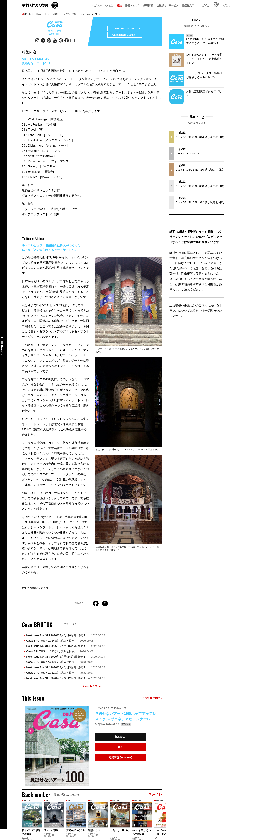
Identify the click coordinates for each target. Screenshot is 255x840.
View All (155, 794)
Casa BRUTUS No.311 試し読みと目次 (60, 672)
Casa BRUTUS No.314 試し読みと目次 (60, 640)
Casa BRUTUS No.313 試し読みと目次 (60, 651)
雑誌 (119, 5)
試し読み (120, 736)
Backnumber (152, 698)
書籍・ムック (132, 5)
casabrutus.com (127, 28)
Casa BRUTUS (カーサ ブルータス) (60, 14)
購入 (120, 747)
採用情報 (148, 5)
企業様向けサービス (167, 5)
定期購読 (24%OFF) (120, 757)
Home (38, 14)
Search (226, 3)
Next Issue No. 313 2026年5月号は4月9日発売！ (65, 656)
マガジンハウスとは (102, 5)
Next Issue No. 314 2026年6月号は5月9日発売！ (65, 645)
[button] (158, 820)
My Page (205, 3)
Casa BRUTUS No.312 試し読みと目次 (60, 662)
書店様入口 (188, 5)
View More (92, 686)
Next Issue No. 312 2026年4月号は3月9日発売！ (65, 667)
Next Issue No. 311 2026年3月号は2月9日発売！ (65, 678)
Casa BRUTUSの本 (126, 35)
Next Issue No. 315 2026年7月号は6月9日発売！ (65, 635)
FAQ (216, 3)
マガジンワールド (40, 5)
